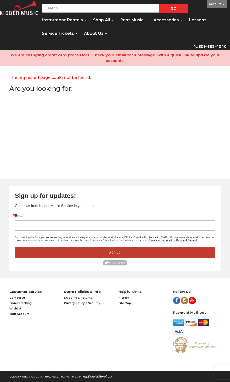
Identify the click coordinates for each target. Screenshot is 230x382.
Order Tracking (20, 303)
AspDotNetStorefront (97, 376)
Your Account (19, 314)
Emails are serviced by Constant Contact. (173, 240)
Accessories (168, 20)
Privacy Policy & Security (82, 303)
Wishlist (15, 308)
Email (19, 216)
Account (216, 4)
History (123, 297)
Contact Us (17, 297)
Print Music (133, 20)
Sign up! (115, 252)
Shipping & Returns (78, 297)
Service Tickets (59, 33)
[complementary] (197, 357)
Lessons (199, 20)
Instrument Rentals (64, 20)
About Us (95, 33)
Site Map (124, 303)
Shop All (103, 20)
